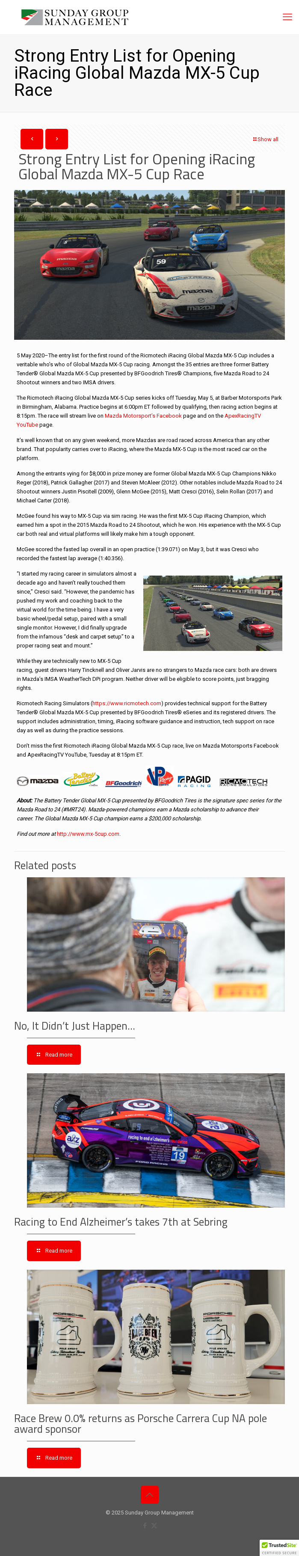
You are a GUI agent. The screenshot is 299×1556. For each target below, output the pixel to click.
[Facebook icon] (145, 1525)
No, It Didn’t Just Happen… (74, 1026)
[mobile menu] (287, 17)
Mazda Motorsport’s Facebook (144, 416)
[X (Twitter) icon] (154, 1525)
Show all (265, 139)
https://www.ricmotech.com (126, 703)
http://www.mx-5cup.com (88, 834)
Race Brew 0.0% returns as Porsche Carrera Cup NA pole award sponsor (140, 1423)
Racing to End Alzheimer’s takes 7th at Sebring (121, 1222)
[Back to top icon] (150, 1495)
